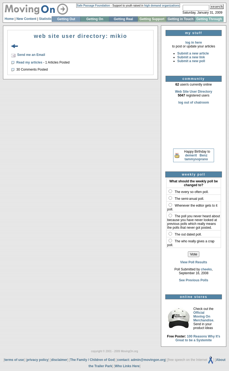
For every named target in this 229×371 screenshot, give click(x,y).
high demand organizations (161, 5)
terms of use (14, 360)
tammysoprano (196, 159)
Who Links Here (127, 366)
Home (9, 19)
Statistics (46, 19)
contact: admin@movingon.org (141, 360)
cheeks (206, 269)
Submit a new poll (191, 61)
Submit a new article (193, 53)
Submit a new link (191, 57)
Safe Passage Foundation (93, 5)
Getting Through (209, 19)
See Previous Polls (193, 280)
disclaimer (59, 360)
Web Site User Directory (193, 91)
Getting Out (66, 19)
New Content (26, 19)
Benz (203, 155)
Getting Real (123, 19)
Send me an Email (31, 55)
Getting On (94, 19)
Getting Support (151, 19)
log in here (193, 42)
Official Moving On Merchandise (203, 316)
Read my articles (29, 62)
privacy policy (37, 360)
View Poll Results (193, 262)
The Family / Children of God (92, 360)
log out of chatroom (193, 102)
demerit (191, 155)
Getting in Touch (180, 19)
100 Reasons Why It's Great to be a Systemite (197, 338)
